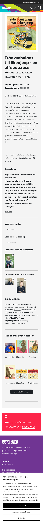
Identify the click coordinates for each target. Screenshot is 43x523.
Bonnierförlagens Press (28, 95)
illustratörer (28, 427)
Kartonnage (11, 229)
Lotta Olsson (25, 72)
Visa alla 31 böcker (21, 391)
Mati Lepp (24, 76)
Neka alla (21, 518)
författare (11, 427)
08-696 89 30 (8, 464)
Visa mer (8, 211)
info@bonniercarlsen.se (12, 472)
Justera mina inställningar (21, 512)
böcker (27, 422)
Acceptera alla (21, 506)
